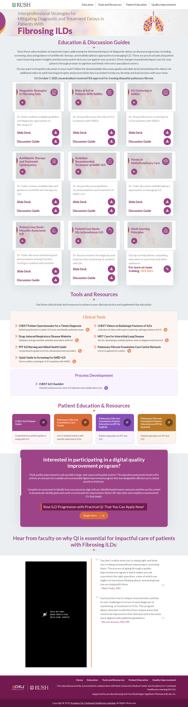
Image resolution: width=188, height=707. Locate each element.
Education (87, 4)
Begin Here (94, 515)
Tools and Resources (110, 4)
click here (146, 271)
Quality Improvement (163, 4)
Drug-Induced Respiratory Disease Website (56, 338)
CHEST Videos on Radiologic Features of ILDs (135, 328)
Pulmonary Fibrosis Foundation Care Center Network (135, 349)
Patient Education (136, 4)
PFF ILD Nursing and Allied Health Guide (56, 349)
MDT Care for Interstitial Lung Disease (135, 338)
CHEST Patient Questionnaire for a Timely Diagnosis (56, 328)
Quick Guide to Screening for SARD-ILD (56, 359)
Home (79, 679)
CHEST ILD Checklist (96, 386)
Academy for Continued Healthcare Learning (93, 703)
